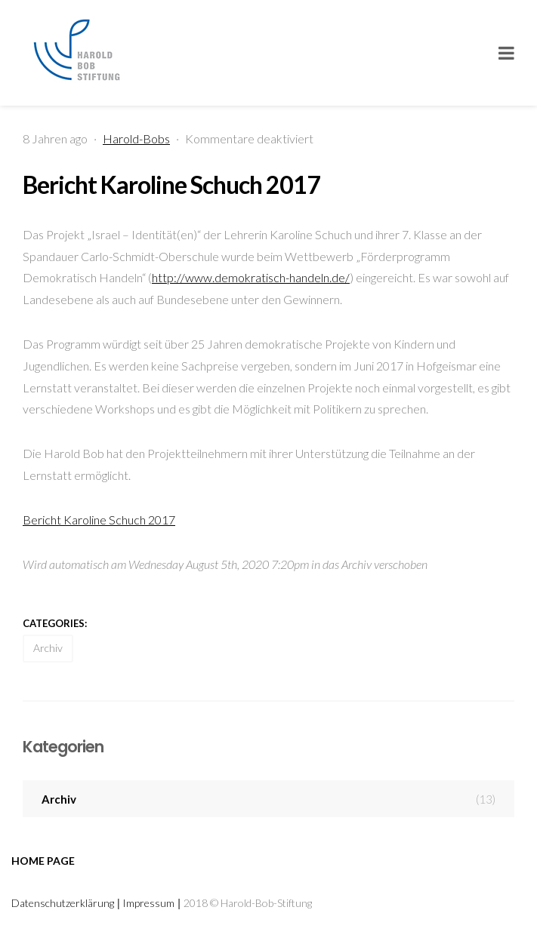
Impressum (148, 902)
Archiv (48, 647)
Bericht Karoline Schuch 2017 (171, 184)
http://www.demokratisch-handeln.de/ (251, 277)
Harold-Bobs (136, 138)
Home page (43, 860)
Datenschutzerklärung (62, 902)
